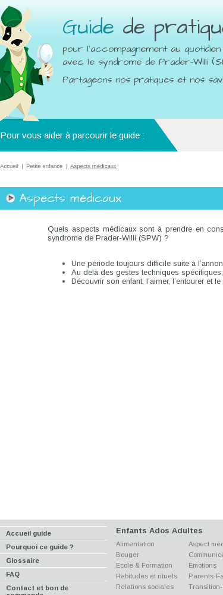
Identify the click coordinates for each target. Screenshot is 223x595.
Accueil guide (28, 533)
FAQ (13, 574)
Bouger (127, 554)
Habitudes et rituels (146, 576)
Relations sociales (145, 586)
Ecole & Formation (144, 565)
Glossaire (22, 560)
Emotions (202, 565)
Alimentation (135, 543)
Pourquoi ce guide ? (40, 546)
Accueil (9, 166)
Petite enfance (44, 166)
